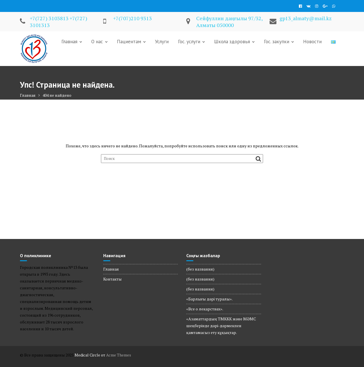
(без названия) (200, 269)
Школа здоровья (232, 41)
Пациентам (129, 41)
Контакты (112, 279)
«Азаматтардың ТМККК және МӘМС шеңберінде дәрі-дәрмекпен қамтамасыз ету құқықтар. (221, 325)
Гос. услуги (189, 41)
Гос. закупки (276, 41)
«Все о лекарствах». (204, 309)
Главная (69, 41)
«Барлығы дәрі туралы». (209, 299)
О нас (97, 41)
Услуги (162, 41)
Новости (312, 41)
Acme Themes (118, 355)
